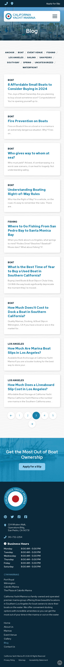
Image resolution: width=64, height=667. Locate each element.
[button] (55, 16)
